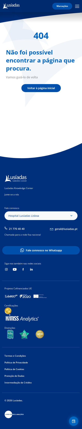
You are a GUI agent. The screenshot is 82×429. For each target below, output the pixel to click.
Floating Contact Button (74, 421)
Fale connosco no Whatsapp (44, 250)
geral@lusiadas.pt (66, 229)
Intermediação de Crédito (18, 382)
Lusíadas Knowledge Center (18, 188)
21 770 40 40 (17, 228)
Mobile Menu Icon (77, 6)
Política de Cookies (14, 369)
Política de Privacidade (16, 362)
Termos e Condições (15, 355)
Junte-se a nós (11, 194)
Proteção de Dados (14, 375)
